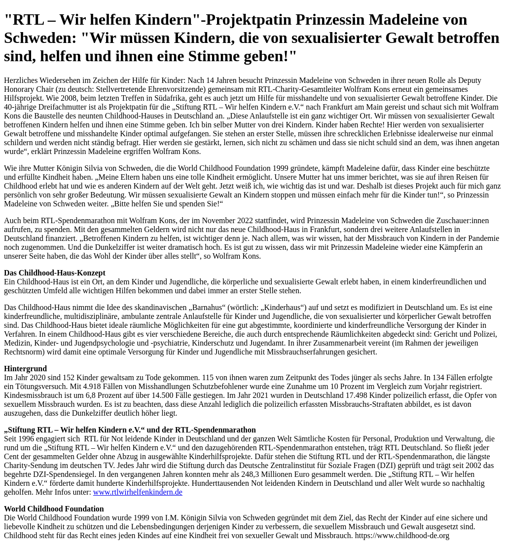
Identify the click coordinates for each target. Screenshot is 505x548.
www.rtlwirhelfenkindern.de (137, 492)
